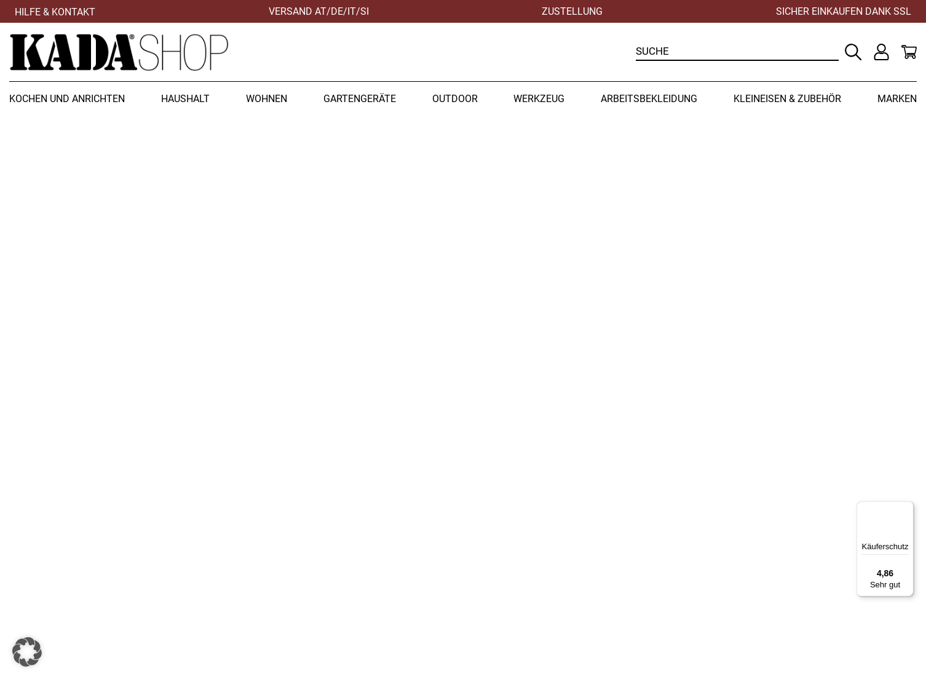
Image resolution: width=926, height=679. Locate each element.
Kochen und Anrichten (67, 99)
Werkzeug (538, 99)
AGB (480, 601)
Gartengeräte (359, 99)
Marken (897, 99)
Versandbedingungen (521, 574)
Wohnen (266, 99)
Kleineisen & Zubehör (787, 99)
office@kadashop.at (288, 601)
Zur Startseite (690, 391)
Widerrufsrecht (505, 561)
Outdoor (455, 99)
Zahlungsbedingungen (524, 587)
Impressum (727, 587)
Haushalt (185, 99)
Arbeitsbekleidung (649, 99)
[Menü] (906, 508)
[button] (27, 652)
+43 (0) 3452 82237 (364, 574)
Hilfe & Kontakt (55, 12)
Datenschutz (730, 574)
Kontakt (718, 561)
